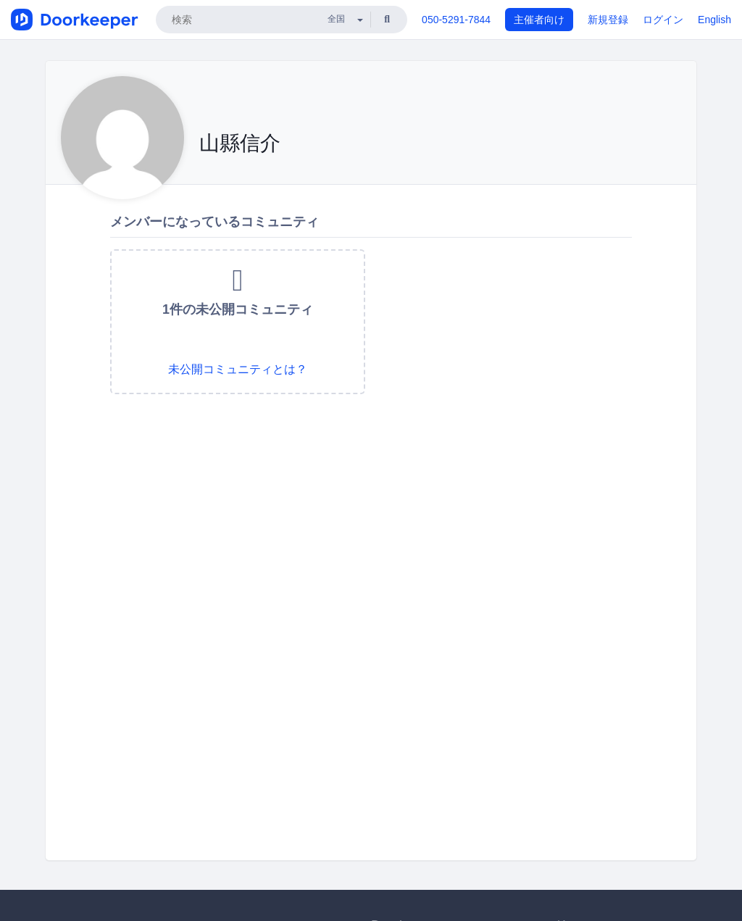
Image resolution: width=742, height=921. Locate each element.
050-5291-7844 (456, 19)
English (714, 19)
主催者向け (539, 19)
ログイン (663, 19)
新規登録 (608, 19)
